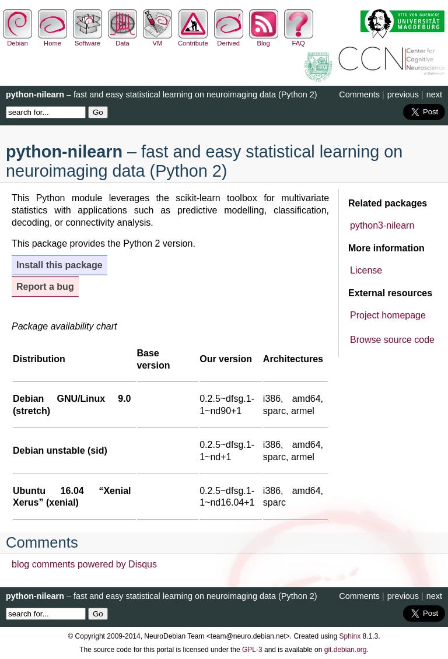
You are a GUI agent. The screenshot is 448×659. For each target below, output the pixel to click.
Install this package (59, 265)
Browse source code (392, 340)
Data (122, 40)
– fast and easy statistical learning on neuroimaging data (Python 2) (161, 94)
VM (157, 40)
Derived (228, 40)
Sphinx (350, 636)
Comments (359, 94)
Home (52, 40)
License (366, 270)
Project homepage (388, 315)
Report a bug (45, 287)
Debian (17, 40)
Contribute (193, 40)
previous (403, 94)
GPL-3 (252, 650)
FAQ (298, 40)
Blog (263, 40)
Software (87, 40)
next (434, 94)
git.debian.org (345, 650)
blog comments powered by (84, 564)
